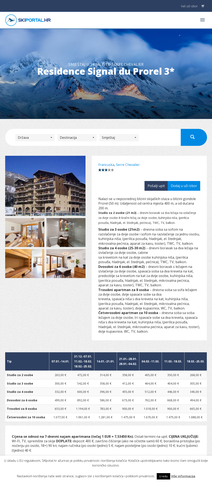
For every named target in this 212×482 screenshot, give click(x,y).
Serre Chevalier (128, 164)
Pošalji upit (156, 185)
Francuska (106, 164)
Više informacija (183, 476)
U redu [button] (163, 476)
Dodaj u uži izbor (184, 185)
